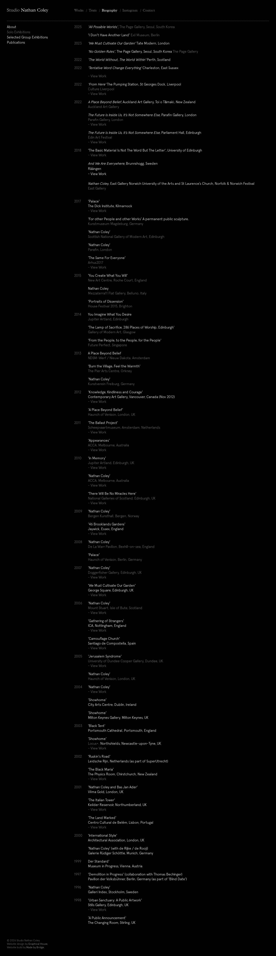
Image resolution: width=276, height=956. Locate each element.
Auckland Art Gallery (103, 107)
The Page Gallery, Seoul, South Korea (147, 27)
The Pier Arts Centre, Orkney (110, 371)
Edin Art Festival (100, 137)
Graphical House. (38, 943)
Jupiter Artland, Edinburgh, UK (111, 463)
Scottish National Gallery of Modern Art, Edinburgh (126, 237)
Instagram (130, 10)
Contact (149, 10)
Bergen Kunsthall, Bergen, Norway (113, 516)
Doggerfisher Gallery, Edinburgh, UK (115, 572)
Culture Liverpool (101, 89)
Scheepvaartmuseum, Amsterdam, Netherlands (124, 427)
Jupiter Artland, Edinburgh (108, 319)
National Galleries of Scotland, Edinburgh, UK (121, 498)
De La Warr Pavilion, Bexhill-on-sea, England (121, 546)
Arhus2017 (95, 262)
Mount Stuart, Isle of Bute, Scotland (115, 608)
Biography (109, 10)
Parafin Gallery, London (105, 120)
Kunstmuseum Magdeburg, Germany (115, 224)
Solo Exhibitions (18, 32)
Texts (93, 10)
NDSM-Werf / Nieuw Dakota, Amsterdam (119, 358)
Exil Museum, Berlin (145, 35)
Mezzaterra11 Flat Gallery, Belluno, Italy (117, 293)
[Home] (37, 10)
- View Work (97, 76)
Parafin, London (100, 249)
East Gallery (97, 188)
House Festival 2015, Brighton (110, 306)
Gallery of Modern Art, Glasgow (111, 332)
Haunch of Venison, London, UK (111, 414)
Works (78, 10)
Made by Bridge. (35, 947)
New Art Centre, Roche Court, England (117, 280)
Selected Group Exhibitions (27, 37)
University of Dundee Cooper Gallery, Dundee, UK (125, 661)
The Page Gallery (185, 51)
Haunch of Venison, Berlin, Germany (115, 559)
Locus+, (93, 743)
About (11, 27)
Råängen (94, 169)
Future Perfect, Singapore (107, 345)
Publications (16, 42)
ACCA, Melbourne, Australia (108, 445)
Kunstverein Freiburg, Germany (111, 384)
